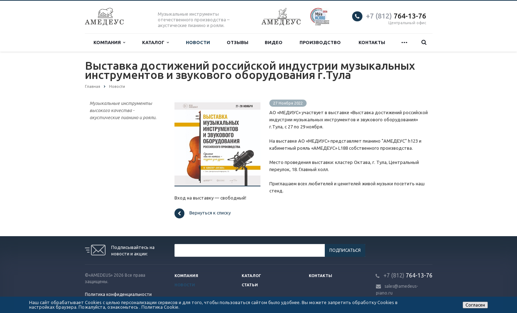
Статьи (250, 285)
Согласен (475, 304)
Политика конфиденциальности (118, 294)
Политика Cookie (159, 306)
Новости (198, 42)
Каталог (155, 42)
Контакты (372, 42)
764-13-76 (396, 16)
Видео (273, 42)
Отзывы (237, 42)
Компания (109, 42)
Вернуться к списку (202, 213)
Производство (320, 42)
